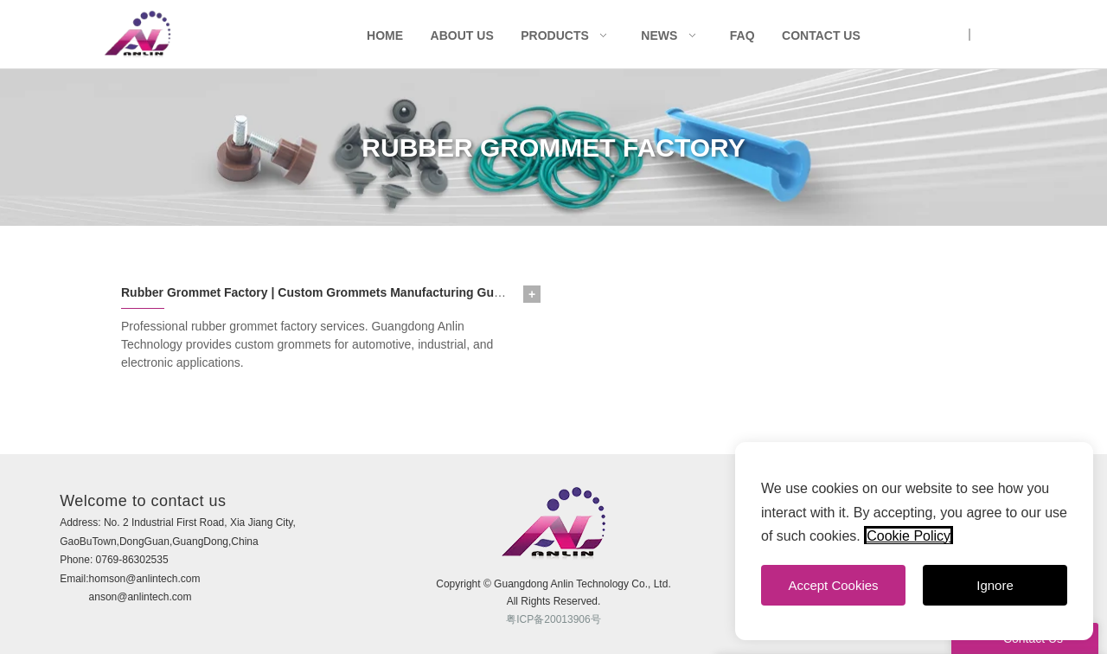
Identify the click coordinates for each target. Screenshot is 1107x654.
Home (385, 35)
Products (555, 35)
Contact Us (821, 35)
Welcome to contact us (143, 501)
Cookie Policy (908, 536)
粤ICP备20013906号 (553, 619)
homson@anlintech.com (145, 579)
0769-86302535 (132, 560)
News (659, 35)
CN (985, 35)
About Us (462, 35)
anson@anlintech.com (140, 597)
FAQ (742, 35)
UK (953, 35)
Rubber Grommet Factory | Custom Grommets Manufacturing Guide (316, 292)
